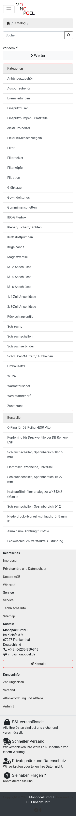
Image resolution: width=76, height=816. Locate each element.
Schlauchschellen (19, 336)
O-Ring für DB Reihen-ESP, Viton (29, 427)
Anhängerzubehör (20, 78)
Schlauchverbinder (20, 346)
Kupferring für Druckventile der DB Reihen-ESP (37, 440)
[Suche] (34, 35)
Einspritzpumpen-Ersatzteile (27, 118)
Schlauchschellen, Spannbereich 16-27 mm (35, 479)
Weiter (38, 55)
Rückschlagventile (20, 317)
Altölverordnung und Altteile (23, 698)
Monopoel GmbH (41, 797)
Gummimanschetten (22, 207)
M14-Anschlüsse (19, 277)
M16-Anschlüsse (19, 287)
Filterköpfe (15, 168)
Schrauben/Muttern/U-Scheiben (30, 356)
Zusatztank (15, 406)
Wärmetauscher (18, 386)
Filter (11, 148)
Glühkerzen (15, 188)
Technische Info (14, 608)
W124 (11, 376)
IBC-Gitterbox (16, 217)
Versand (9, 690)
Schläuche (14, 326)
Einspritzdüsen (18, 108)
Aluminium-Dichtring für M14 (28, 531)
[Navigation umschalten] (9, 9)
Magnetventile (17, 257)
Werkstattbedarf (19, 396)
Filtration (13, 178)
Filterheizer (15, 158)
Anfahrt (8, 706)
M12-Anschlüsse (19, 267)
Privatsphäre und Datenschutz (24, 569)
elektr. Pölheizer (18, 128)
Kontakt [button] (38, 664)
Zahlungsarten (13, 682)
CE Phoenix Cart (38, 802)
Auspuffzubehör (18, 88)
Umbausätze (16, 366)
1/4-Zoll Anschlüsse (21, 297)
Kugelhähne (15, 247)
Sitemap (9, 616)
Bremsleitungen (18, 98)
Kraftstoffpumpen (20, 237)
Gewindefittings (18, 197)
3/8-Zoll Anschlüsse (21, 307)
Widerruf (9, 585)
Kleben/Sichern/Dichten (24, 227)
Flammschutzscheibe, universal (29, 467)
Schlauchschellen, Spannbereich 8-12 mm (37, 506)
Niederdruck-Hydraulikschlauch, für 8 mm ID (37, 519)
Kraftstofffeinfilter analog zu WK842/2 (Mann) (34, 494)
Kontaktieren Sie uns (18, 781)
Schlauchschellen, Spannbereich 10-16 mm (35, 454)
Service (8, 600)
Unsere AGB (11, 577)
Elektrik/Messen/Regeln (24, 138)
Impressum (11, 560)
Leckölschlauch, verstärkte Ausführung (35, 541)
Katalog (20, 23)
